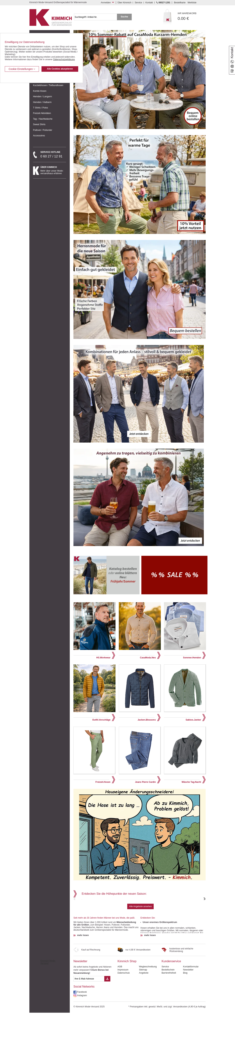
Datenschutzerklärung (64, 59)
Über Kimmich (124, 2)
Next (204, 911)
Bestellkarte (180, 2)
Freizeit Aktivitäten (42, 113)
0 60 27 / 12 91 (53, 154)
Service (138, 2)
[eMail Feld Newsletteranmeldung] (88, 1004)
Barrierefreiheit (169, 998)
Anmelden (106, 2)
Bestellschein (168, 995)
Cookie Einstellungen (22, 69)
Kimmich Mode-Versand (48, 987)
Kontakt (149, 2)
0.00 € (192, 16)
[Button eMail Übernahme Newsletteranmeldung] (107, 1004)
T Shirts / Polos (40, 107)
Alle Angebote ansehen (140, 931)
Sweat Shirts (39, 124)
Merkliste (192, 2)
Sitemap (143, 995)
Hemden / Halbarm (42, 102)
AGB (120, 992)
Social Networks (84, 1011)
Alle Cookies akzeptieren (60, 69)
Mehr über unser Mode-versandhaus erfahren (53, 170)
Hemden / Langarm (42, 96)
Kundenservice (171, 986)
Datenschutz (124, 998)
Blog (185, 998)
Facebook (82, 1017)
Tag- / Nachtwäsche (42, 119)
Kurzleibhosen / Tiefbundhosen (48, 85)
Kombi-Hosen (39, 91)
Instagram (82, 1020)
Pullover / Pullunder (42, 130)
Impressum (123, 995)
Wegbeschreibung (148, 992)
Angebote (143, 998)
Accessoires (39, 135)
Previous (74, 911)
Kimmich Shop (127, 986)
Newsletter (80, 986)
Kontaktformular (191, 992)
